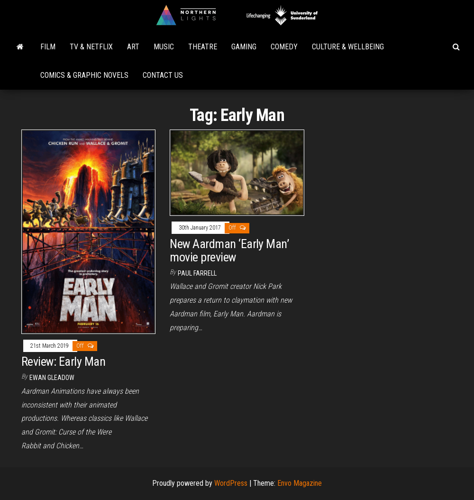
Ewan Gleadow (51, 377)
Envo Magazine (299, 483)
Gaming (243, 46)
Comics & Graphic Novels (84, 75)
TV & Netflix (91, 46)
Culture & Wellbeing (348, 46)
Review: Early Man (63, 361)
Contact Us (163, 75)
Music (164, 46)
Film (47, 46)
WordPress (230, 483)
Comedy (284, 46)
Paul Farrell (197, 273)
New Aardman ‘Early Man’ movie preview (229, 251)
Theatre (202, 46)
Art (133, 46)
